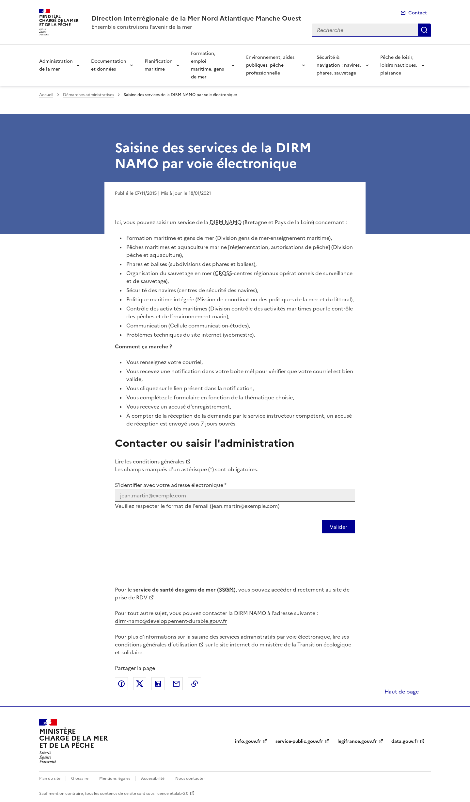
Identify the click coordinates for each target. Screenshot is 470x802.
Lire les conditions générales (149, 461)
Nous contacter (190, 778)
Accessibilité (152, 778)
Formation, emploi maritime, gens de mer (207, 65)
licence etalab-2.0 (171, 793)
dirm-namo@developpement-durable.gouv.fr (171, 621)
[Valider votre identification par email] (338, 526)
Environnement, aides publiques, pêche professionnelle (270, 65)
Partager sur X (139, 683)
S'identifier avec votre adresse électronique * (171, 485)
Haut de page (401, 691)
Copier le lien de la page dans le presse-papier (194, 683)
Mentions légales (114, 778)
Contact (417, 12)
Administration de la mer (56, 65)
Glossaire (79, 778)
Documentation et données (108, 65)
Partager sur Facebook (121, 683)
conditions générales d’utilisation (156, 644)
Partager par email (176, 683)
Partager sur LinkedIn (157, 683)
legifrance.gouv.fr (357, 741)
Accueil (46, 95)
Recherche (424, 30)
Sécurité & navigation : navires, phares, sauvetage (339, 65)
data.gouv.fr (404, 741)
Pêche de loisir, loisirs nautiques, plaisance (398, 65)
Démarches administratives (88, 95)
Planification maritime (159, 65)
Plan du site (49, 778)
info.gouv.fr (248, 741)
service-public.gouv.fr (299, 741)
